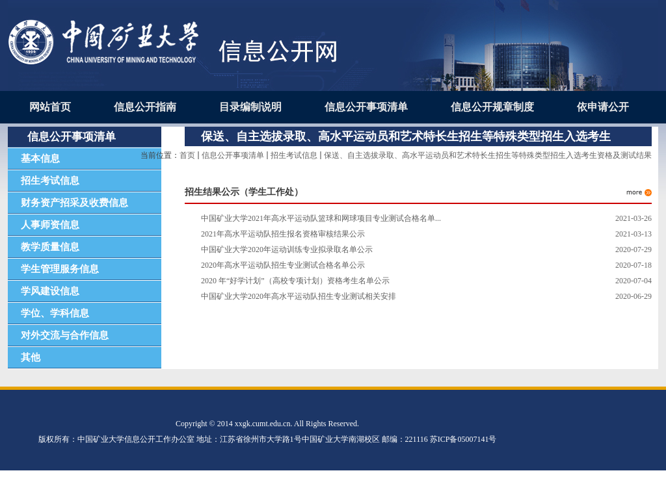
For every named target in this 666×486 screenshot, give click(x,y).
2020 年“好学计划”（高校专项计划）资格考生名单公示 (295, 280)
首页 (187, 155)
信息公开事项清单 (233, 155)
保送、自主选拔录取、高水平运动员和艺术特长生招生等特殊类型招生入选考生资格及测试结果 (488, 155)
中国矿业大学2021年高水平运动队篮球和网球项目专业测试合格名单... (321, 218)
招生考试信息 (294, 155)
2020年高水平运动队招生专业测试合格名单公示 (283, 265)
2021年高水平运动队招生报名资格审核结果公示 (283, 233)
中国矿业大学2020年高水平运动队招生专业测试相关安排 (298, 296)
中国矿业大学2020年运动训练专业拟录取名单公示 (287, 249)
